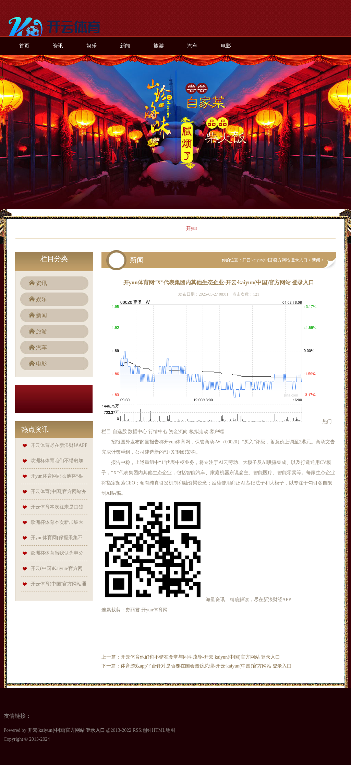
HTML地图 (163, 730)
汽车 (192, 46)
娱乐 (91, 46)
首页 (24, 46)
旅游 (159, 46)
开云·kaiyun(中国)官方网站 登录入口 (275, 260)
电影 (226, 46)
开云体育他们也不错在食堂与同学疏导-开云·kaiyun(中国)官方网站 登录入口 (200, 657)
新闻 (125, 46)
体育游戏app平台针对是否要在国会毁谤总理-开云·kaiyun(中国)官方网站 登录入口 (206, 666)
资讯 (58, 46)
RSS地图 (142, 730)
